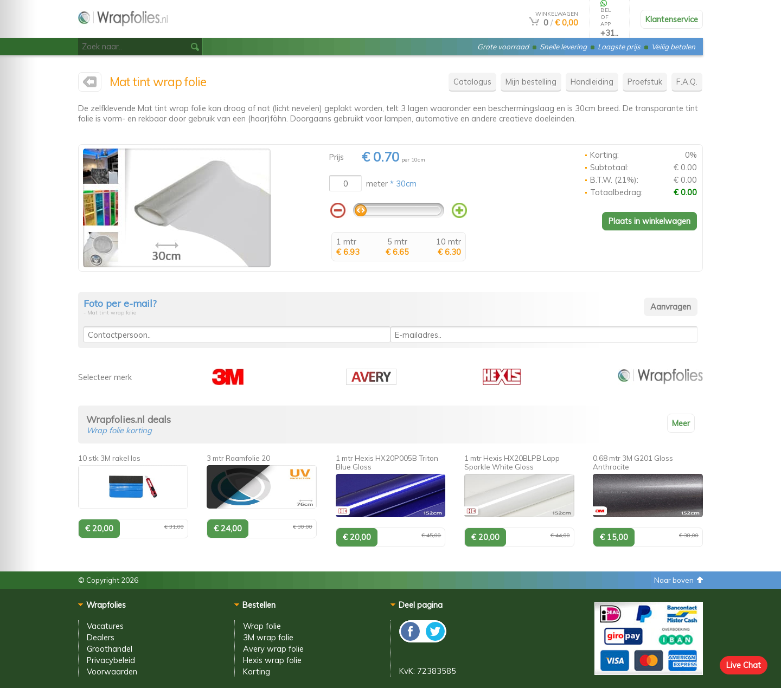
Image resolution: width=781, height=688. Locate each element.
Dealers (100, 637)
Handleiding (592, 81)
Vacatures (105, 626)
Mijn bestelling (530, 81)
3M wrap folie (268, 637)
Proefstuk (645, 81)
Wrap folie (262, 626)
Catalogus (472, 81)
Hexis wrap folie (272, 660)
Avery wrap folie (273, 649)
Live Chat (743, 665)
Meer (681, 423)
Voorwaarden (112, 671)
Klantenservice (671, 19)
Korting (256, 671)
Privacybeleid (111, 660)
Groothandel (109, 649)
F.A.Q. (686, 81)
